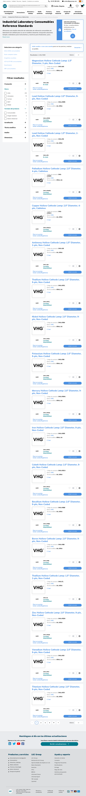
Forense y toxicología (15, 767)
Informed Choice (36, 774)
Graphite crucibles (10, 58)
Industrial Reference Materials (18, 17)
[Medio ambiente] (8, 765)
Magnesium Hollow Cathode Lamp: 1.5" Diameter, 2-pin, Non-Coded (52, 61)
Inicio (4, 17)
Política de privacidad (50, 791)
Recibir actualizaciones (58, 744)
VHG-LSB (61, 248)
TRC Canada (34, 779)
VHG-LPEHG (61, 396)
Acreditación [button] (15, 122)
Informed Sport (35, 776)
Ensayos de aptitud (15, 771)
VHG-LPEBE (61, 507)
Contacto (57, 760)
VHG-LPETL (61, 285)
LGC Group (34, 758)
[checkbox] (5, 93)
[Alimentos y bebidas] (8, 763)
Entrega (57, 767)
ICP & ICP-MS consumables (13, 61)
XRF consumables (10, 69)
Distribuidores (58, 765)
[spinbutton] (76, 83)
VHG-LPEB (61, 544)
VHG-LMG (61, 66)
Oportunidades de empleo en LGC (40, 762)
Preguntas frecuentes (60, 762)
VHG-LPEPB (61, 102)
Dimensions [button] (15, 137)
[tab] (15, 84)
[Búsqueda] (46, 6)
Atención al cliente (60, 758)
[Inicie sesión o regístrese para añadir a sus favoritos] (69, 83)
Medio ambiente (14, 765)
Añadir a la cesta (72, 88)
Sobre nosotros (7, 1)
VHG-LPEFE (61, 433)
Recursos (19, 1)
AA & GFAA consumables (12, 51)
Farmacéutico (13, 760)
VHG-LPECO (61, 470)
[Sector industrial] (8, 769)
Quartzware (8, 65)
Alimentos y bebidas (15, 762)
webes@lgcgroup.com (70, 1)
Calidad (14, 1)
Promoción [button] (15, 84)
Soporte (24, 1)
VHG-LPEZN (61, 618)
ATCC (32, 769)
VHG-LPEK (61, 359)
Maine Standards (36, 765)
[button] (80, 83)
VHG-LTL (60, 581)
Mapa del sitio (58, 769)
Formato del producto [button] (15, 109)
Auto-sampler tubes (10, 54)
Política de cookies (61, 791)
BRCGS (33, 772)
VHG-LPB (61, 139)
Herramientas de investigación (18, 758)
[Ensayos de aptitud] (8, 772)
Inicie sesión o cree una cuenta (42, 46)
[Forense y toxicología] (8, 767)
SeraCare (33, 767)
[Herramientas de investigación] (8, 758)
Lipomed (33, 781)
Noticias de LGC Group (37, 760)
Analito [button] (15, 132)
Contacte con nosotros (33, 1)
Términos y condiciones (39, 791)
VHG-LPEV (61, 655)
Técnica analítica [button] (15, 127)
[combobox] (28, 6)
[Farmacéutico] (8, 760)
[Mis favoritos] (77, 6)
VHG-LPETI (61, 692)
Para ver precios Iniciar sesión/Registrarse (40, 88)
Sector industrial (14, 769)
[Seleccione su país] (80, 1)
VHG (52, 68)
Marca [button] (15, 89)
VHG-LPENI (61, 322)
